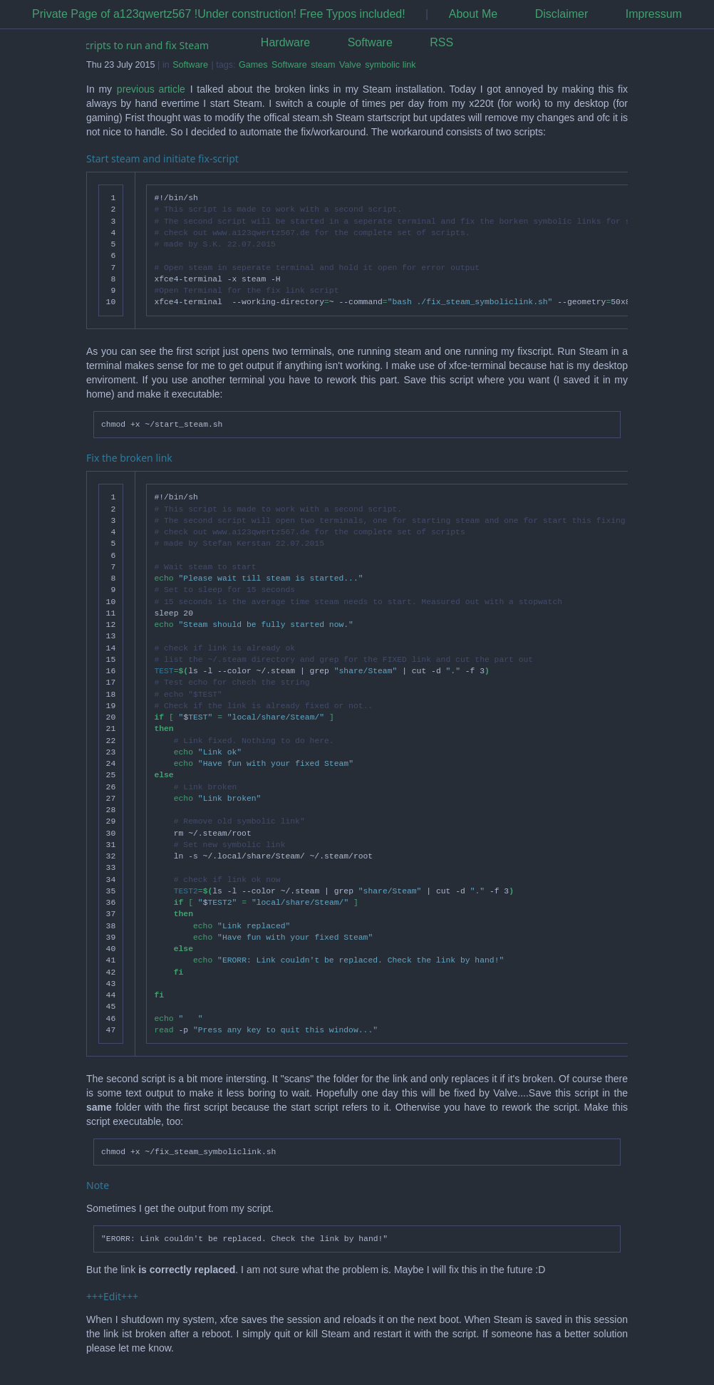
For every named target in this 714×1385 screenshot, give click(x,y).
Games (253, 65)
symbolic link (390, 65)
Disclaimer (562, 14)
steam (323, 65)
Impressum (654, 14)
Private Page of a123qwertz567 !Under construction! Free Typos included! (218, 14)
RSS (441, 42)
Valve (350, 65)
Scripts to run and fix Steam (144, 45)
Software (370, 42)
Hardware (285, 42)
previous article (151, 89)
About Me (473, 14)
